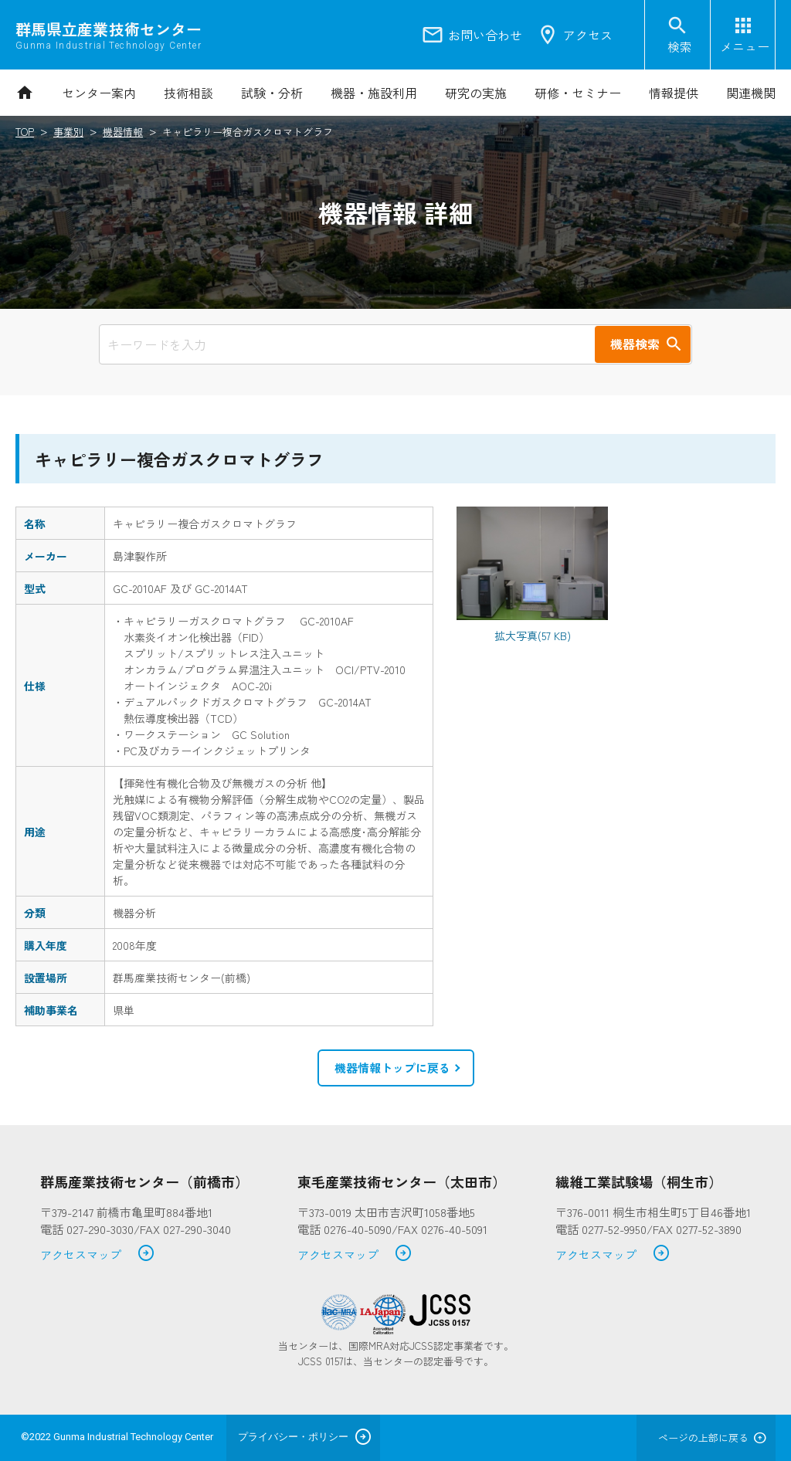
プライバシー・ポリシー (293, 1436)
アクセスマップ (97, 1255)
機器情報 (123, 131)
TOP (24, 131)
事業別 (68, 131)
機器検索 (635, 343)
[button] (395, 1067)
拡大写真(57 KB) (532, 635)
